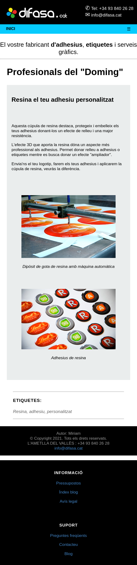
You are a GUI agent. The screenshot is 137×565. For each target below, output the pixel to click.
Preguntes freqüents (68, 535)
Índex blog (68, 492)
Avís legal (68, 501)
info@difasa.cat (103, 15)
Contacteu (68, 544)
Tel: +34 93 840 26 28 (109, 8)
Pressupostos (68, 483)
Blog (68, 553)
